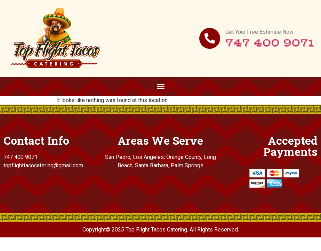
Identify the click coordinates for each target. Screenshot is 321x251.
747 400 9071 (269, 43)
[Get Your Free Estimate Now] (209, 38)
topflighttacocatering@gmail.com (43, 165)
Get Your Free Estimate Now (259, 32)
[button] (160, 86)
